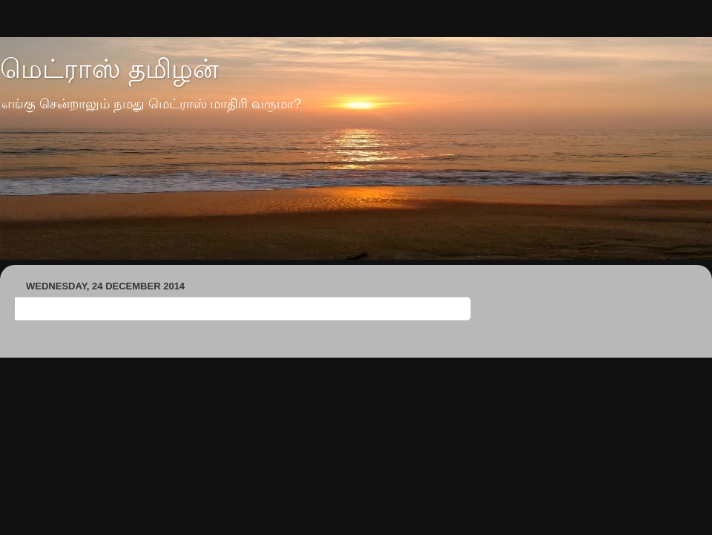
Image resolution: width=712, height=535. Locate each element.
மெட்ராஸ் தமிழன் (109, 68)
